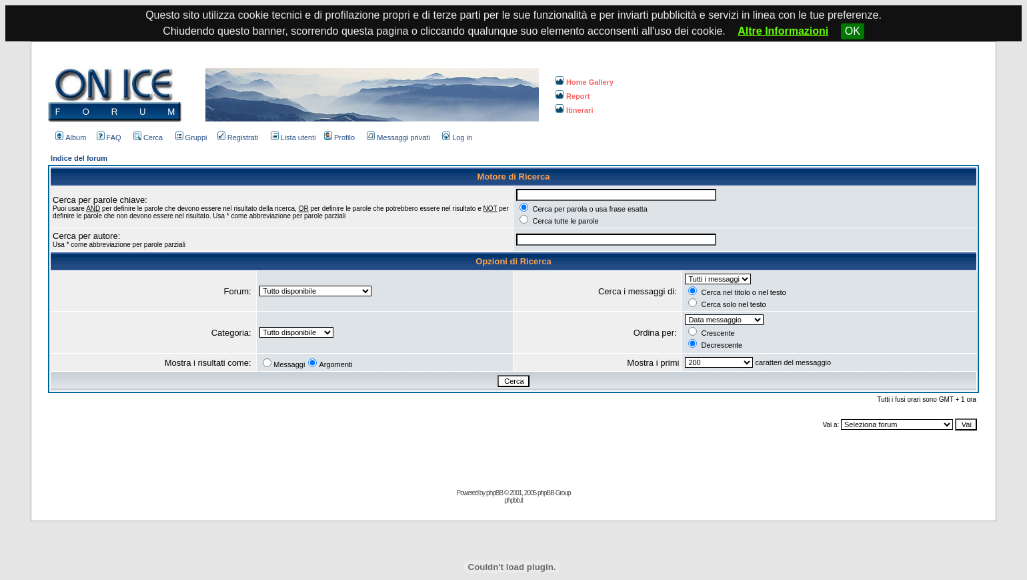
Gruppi (191, 137)
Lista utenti (293, 137)
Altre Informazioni (783, 31)
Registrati (237, 137)
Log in (457, 137)
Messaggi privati (398, 137)
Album (70, 137)
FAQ (109, 137)
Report (573, 96)
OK (852, 31)
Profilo (339, 137)
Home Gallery (585, 82)
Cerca (148, 137)
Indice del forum (79, 158)
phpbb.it (513, 500)
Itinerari (574, 110)
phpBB (494, 493)
